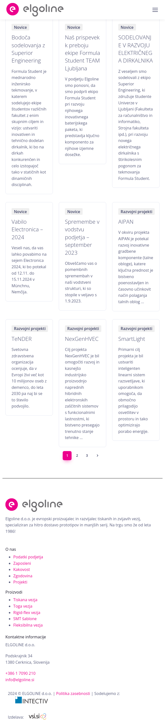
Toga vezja (22, 606)
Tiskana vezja (25, 599)
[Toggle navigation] (155, 9)
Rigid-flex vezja (26, 612)
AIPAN (126, 221)
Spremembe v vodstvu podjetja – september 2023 (82, 237)
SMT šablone (25, 618)
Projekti (20, 582)
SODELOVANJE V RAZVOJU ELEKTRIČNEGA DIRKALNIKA (135, 48)
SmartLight (131, 339)
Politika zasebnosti (73, 693)
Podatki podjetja (28, 557)
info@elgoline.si (19, 679)
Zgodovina (22, 576)
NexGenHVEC (82, 339)
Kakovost (21, 569)
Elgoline (35, 9)
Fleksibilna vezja (28, 625)
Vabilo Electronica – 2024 (27, 229)
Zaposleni (22, 563)
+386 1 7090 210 (20, 673)
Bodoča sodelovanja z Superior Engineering (28, 48)
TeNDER (22, 339)
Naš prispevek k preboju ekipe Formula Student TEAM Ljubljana (82, 52)
